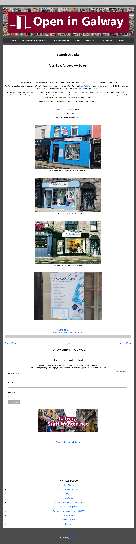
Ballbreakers (69, 515)
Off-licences (106, 41)
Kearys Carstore (69, 520)
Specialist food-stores (85, 41)
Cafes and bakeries (61, 41)
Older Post (10, 343)
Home (67, 343)
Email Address (13, 374)
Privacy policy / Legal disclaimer (68, 442)
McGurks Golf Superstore (69, 507)
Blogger (72, 538)
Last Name (12, 392)
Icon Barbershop (86, 86)
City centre (63, 332)
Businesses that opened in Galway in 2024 (69, 511)
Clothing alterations (75, 332)
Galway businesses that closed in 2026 (69, 502)
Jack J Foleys (69, 485)
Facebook (61, 109)
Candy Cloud (69, 494)
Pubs (14, 41)
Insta (70, 109)
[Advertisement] (68, 461)
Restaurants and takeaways (34, 41)
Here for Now (69, 498)
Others (121, 41)
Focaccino (69, 524)
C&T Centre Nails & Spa (69, 489)
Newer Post (125, 343)
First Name (12, 383)
